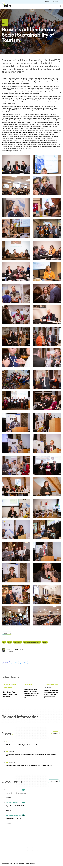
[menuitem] (57, 1)
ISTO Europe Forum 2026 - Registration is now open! (21, 745)
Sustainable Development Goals (32, 642)
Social (9, 642)
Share (5, 662)
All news (55, 733)
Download (8, 797)
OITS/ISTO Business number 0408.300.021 (25, 863)
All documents (54, 781)
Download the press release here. (12, 151)
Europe (45, 642)
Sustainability (17, 642)
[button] (7, 633)
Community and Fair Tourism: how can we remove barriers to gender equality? (29, 765)
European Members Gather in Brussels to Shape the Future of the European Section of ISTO (31, 755)
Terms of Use (12, 863)
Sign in (47, 1)
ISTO (4, 642)
